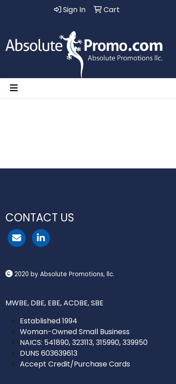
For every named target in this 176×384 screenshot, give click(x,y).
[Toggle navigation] (14, 88)
